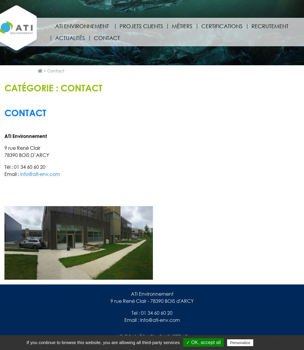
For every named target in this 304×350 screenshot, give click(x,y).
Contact (107, 38)
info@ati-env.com (40, 174)
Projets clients (141, 26)
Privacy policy (269, 342)
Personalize (240, 343)
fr (286, 50)
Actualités (70, 38)
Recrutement (270, 26)
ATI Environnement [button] (83, 26)
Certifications (222, 26)
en (296, 50)
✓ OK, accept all (203, 342)
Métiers (182, 26)
